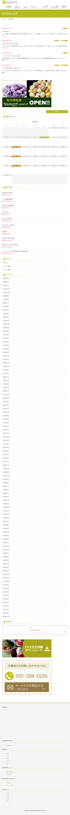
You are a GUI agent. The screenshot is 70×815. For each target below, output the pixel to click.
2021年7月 (6, 451)
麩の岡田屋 (9, 772)
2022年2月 (6, 426)
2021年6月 (6, 454)
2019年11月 (6, 511)
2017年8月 (6, 588)
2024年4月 (6, 348)
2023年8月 (6, 373)
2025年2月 (6, 320)
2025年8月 (6, 299)
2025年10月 (6, 292)
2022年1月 (6, 430)
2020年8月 (6, 482)
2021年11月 (6, 437)
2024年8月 (6, 334)
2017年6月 (6, 595)
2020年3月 (6, 496)
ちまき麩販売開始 (7, 199)
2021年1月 (6, 465)
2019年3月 (6, 535)
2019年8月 (6, 521)
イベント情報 (64, 40)
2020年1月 (6, 504)
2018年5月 (6, 563)
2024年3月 (6, 352)
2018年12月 (6, 546)
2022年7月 (6, 408)
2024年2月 (6, 356)
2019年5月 (6, 528)
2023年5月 (6, 384)
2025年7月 (6, 303)
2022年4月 (6, 419)
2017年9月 (6, 585)
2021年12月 (6, 433)
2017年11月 (6, 578)
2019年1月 (6, 542)
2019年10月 (6, 514)
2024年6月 (6, 341)
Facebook (9, 774)
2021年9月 (6, 444)
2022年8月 (6, 405)
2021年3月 (6, 461)
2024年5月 (6, 345)
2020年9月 (6, 479)
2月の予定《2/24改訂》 (9, 225)
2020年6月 (6, 489)
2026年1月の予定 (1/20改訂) (10, 244)
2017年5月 (6, 599)
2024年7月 (6, 338)
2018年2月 (6, 567)
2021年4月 (6, 458)
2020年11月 (6, 472)
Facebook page (35, 630)
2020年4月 (6, 493)
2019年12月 (6, 507)
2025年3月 (6, 317)
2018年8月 (6, 556)
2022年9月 (6, 401)
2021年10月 (6, 440)
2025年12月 (6, 289)
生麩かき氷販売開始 (8, 205)
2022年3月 (6, 422)
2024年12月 (6, 324)
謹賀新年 (4, 231)
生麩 (8, 756)
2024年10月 (6, 327)
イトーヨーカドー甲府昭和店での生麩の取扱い (15, 251)
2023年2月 (6, 387)
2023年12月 (6, 363)
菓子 (8, 758)
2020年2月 (6, 500)
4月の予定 (5, 212)
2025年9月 (6, 296)
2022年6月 (6, 412)
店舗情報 (9, 745)
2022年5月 (6, 415)
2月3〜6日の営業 (7, 218)
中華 (8, 798)
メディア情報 (6, 269)
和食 (8, 794)
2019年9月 (6, 518)
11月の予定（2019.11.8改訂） (11, 43)
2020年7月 (6, 486)
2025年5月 (6, 310)
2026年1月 (6, 285)
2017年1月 (6, 613)
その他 (8, 763)
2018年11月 (6, 549)
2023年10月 (6, 366)
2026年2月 (6, 282)
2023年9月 (6, 370)
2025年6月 (6, 306)
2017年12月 (6, 574)
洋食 (8, 796)
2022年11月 (6, 398)
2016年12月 (6, 616)
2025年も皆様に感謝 (8, 238)
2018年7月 (6, 560)
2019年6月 (6, 525)
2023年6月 (6, 380)
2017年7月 (6, 592)
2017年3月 (6, 606)
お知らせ (65, 28)
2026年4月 (6, 278)
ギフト (8, 761)
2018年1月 (6, 570)
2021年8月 (6, 447)
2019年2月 (6, 539)
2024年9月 (6, 331)
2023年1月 (6, 391)
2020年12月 (6, 468)
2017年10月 (6, 581)
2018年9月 (6, 553)
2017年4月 (6, 602)
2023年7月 (6, 377)
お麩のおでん (6, 31)
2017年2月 (6, 609)
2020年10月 (6, 475)
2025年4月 (6, 313)
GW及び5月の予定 (7, 192)
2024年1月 (6, 359)
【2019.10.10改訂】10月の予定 (11, 68)
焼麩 (8, 753)
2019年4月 (6, 532)
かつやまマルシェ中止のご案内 (11, 56)
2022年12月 (6, 394)
